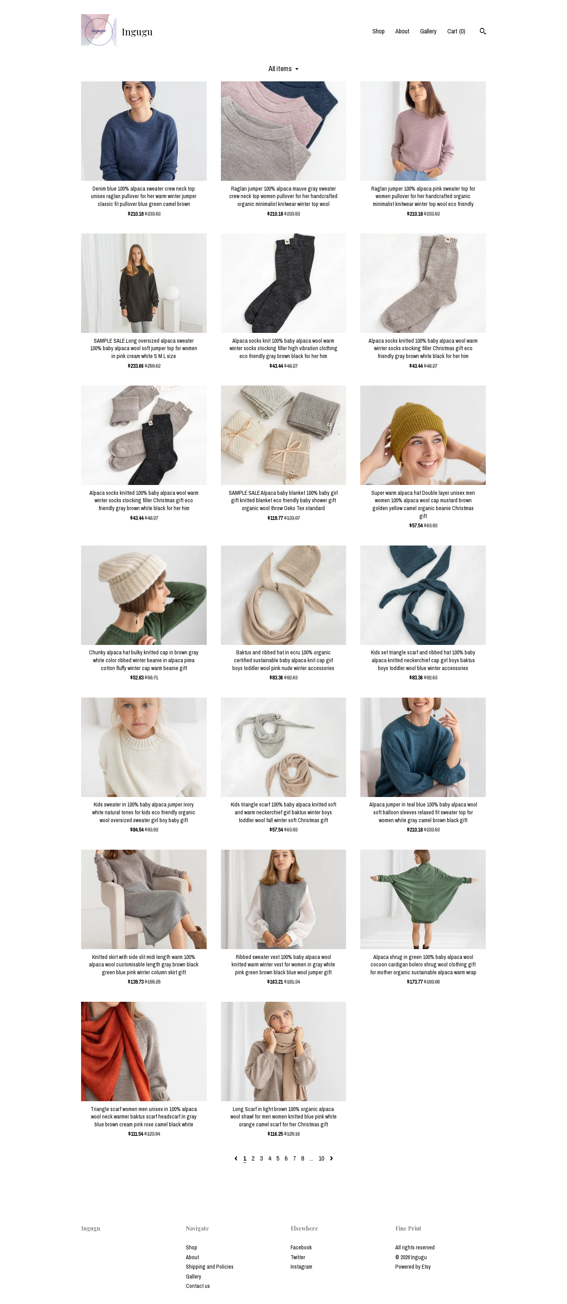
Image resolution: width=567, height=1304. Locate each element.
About (402, 31)
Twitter (298, 1257)
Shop (378, 31)
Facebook (301, 1247)
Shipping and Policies (209, 1266)
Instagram (301, 1266)
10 (321, 1158)
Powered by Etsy (413, 1266)
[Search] (483, 32)
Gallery (428, 31)
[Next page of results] (332, 1158)
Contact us (198, 1285)
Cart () (456, 31)
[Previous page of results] (236, 1158)
